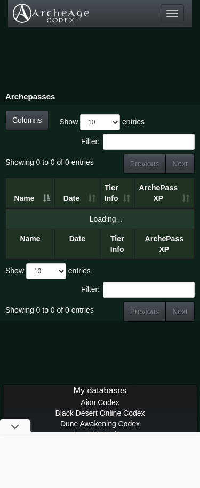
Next (180, 163)
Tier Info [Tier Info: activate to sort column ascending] (111, 193)
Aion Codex (100, 402)
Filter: (138, 142)
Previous (144, 163)
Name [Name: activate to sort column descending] (24, 198)
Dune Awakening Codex (100, 423)
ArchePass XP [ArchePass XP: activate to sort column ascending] (158, 193)
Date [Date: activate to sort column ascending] (71, 198)
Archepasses (30, 96)
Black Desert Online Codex (100, 413)
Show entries (102, 122)
